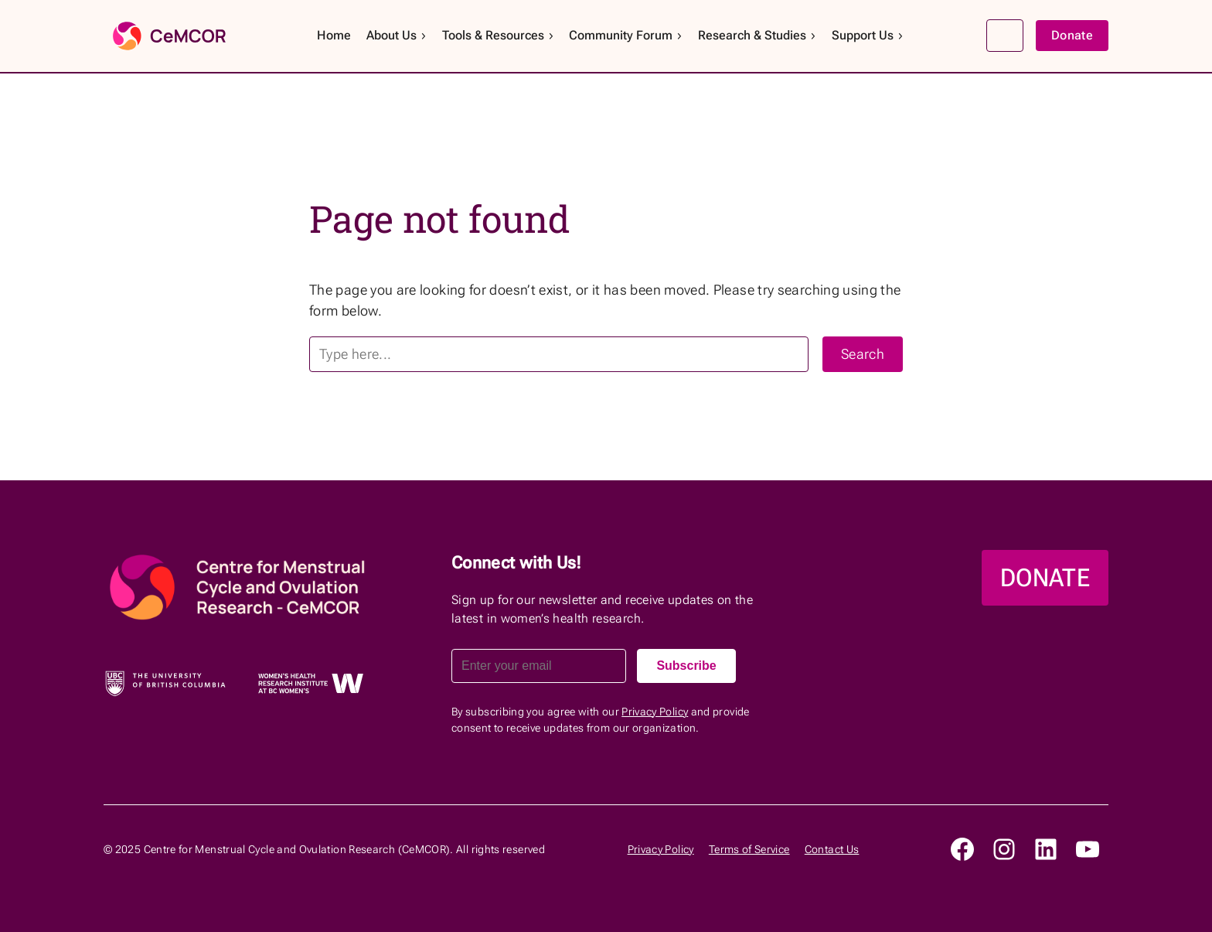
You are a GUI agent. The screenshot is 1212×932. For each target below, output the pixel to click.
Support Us (868, 35)
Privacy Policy (654, 711)
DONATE (1045, 577)
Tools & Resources (498, 35)
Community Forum (626, 35)
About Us (396, 35)
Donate (1072, 35)
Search (1004, 35)
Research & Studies (757, 35)
